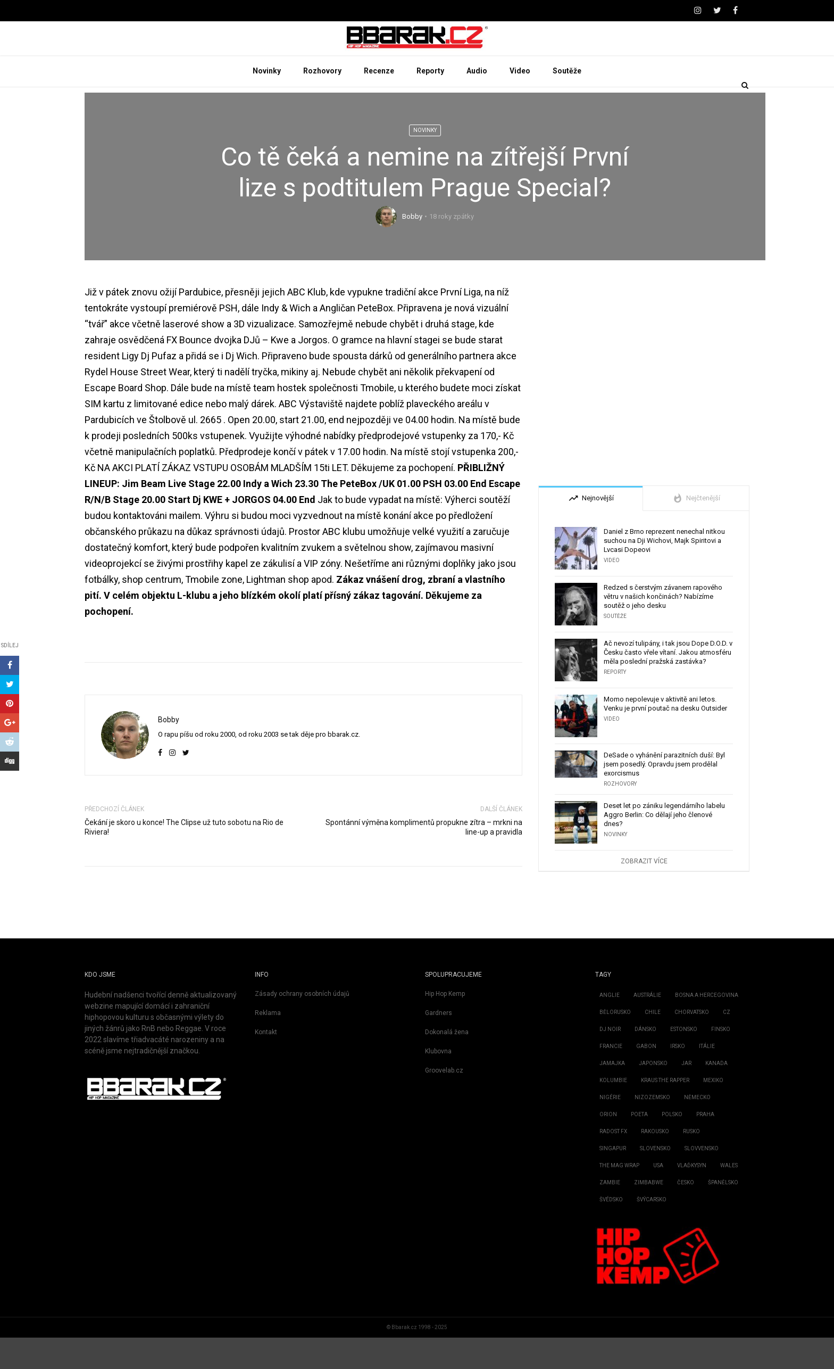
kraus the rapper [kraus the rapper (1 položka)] (665, 1112)
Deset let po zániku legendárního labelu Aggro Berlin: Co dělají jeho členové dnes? (664, 846)
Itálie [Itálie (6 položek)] (707, 1078)
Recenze (379, 102)
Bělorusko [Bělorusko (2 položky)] (615, 1043)
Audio (476, 102)
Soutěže (567, 102)
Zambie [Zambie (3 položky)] (609, 1214)
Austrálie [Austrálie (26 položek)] (647, 1026)
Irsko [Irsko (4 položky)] (677, 1078)
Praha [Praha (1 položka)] (705, 1146)
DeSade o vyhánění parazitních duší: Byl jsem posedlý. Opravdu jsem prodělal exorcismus (664, 795)
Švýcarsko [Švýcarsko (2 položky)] (651, 1231)
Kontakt (266, 1063)
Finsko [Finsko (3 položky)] (720, 1060)
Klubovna (438, 1082)
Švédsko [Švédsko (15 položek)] (611, 1231)
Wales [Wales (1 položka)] (729, 1197)
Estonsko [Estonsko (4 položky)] (683, 1060)
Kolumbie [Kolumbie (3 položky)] (613, 1112)
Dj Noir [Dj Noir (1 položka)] (610, 1060)
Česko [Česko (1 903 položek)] (685, 1214)
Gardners (438, 1044)
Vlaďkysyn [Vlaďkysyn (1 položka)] (691, 1197)
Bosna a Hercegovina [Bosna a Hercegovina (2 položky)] (706, 1026)
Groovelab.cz (444, 1102)
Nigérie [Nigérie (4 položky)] (610, 1129)
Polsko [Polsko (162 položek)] (672, 1146)
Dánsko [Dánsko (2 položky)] (645, 1060)
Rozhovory (322, 102)
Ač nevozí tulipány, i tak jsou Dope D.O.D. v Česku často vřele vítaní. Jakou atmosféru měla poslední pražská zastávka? (668, 684)
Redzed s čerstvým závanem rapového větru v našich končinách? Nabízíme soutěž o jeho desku (663, 628)
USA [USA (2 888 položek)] (658, 1197)
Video (520, 102)
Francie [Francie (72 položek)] (610, 1078)
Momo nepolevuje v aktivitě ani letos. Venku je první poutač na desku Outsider (665, 735)
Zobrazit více (644, 892)
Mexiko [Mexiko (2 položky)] (713, 1112)
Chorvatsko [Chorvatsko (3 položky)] (691, 1043)
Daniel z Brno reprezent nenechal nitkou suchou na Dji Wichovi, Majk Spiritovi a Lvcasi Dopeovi (664, 572)
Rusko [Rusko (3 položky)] (691, 1163)
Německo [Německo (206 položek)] (697, 1129)
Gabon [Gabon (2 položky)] (646, 1078)
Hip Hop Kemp (445, 1025)
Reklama (268, 1044)
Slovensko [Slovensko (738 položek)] (655, 1180)
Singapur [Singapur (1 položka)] (612, 1180)
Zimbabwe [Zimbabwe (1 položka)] (648, 1214)
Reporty (430, 102)
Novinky (267, 102)
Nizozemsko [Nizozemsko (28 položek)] (652, 1129)
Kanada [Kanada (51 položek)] (716, 1095)
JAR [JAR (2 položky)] (686, 1095)
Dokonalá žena (447, 1063)
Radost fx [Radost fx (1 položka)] (613, 1163)
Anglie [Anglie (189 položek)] (609, 1026)
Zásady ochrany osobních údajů (302, 1025)
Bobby (412, 248)
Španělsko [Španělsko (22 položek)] (723, 1214)
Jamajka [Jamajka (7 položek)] (612, 1095)
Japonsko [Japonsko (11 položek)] (653, 1095)
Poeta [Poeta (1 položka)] (639, 1146)
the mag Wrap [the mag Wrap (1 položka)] (619, 1197)
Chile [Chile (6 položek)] (653, 1043)
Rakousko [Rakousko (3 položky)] (655, 1163)
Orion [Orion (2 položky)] (608, 1146)
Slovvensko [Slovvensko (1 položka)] (702, 1180)
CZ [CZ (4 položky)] (726, 1043)
